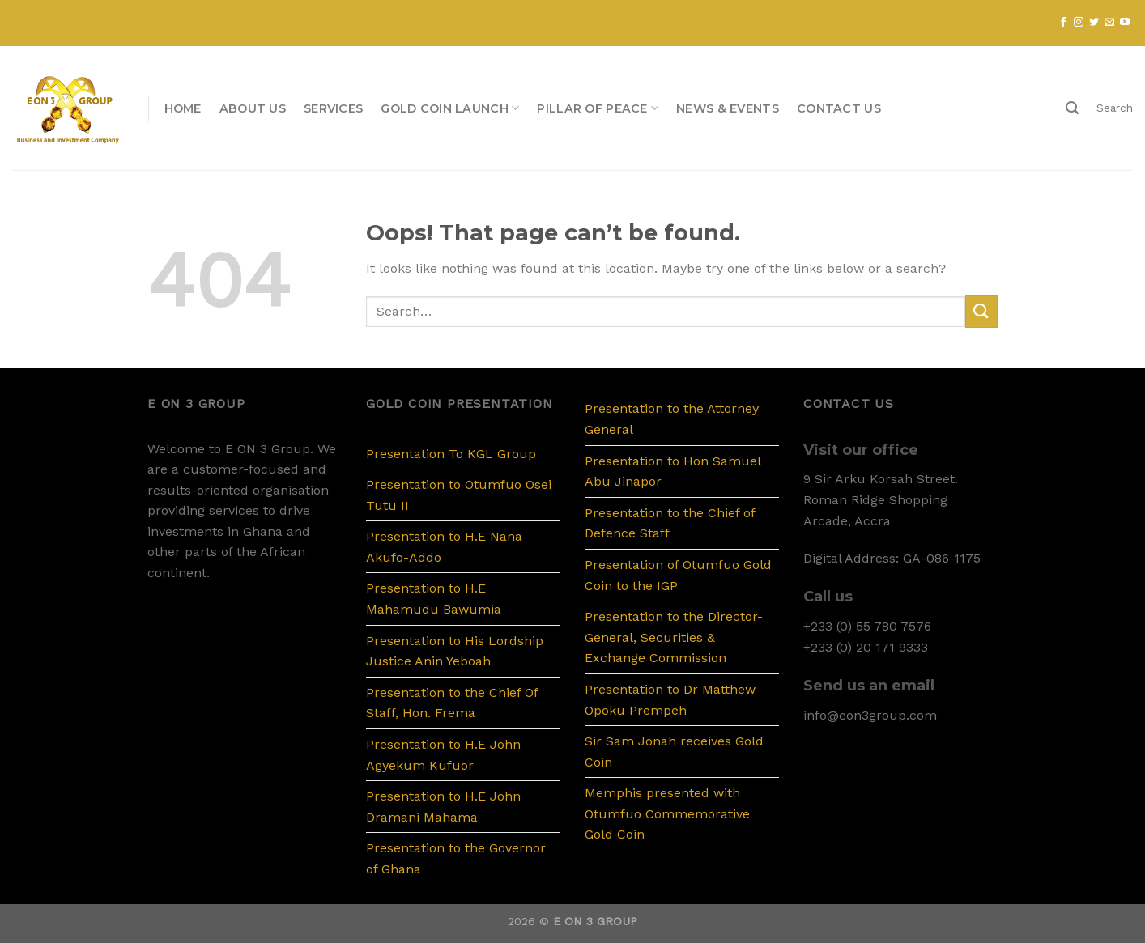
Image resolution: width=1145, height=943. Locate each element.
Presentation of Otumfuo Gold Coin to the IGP (678, 575)
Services (333, 108)
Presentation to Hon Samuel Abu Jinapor (672, 471)
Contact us (839, 108)
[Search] (1072, 108)
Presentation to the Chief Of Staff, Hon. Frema (452, 703)
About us (252, 108)
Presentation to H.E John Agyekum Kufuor (443, 755)
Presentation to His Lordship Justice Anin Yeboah (454, 651)
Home (183, 108)
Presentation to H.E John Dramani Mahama (443, 806)
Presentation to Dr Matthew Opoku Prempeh (670, 700)
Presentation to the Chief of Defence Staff (670, 523)
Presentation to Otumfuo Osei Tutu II (458, 495)
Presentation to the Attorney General (672, 419)
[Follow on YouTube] (1125, 22)
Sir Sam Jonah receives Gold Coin (674, 751)
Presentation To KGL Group (451, 453)
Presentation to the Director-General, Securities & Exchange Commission (674, 637)
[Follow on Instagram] (1078, 22)
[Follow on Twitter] (1094, 22)
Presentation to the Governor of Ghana (456, 858)
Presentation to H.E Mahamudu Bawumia (433, 598)
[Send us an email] (1109, 22)
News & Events (727, 108)
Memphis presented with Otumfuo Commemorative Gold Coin (667, 813)
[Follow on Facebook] (1063, 22)
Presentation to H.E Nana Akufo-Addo (444, 547)
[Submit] (981, 311)
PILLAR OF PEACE (597, 108)
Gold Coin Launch (450, 108)
